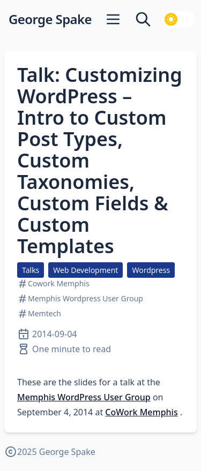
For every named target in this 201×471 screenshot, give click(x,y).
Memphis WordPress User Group (84, 397)
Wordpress (151, 270)
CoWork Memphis (141, 412)
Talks (30, 270)
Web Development (85, 270)
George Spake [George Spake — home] (50, 19)
